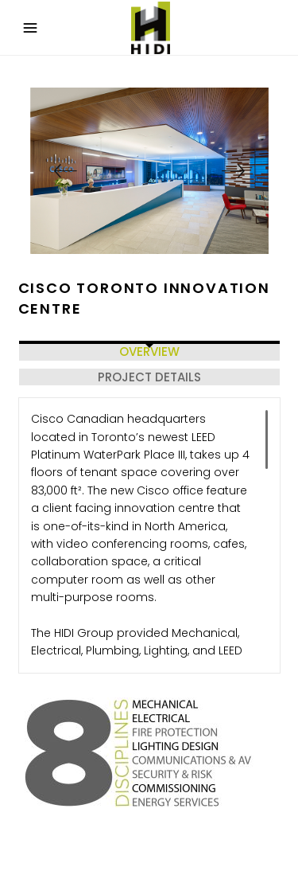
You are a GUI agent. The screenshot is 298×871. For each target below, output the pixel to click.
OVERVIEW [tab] (149, 351)
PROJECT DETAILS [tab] (149, 377)
